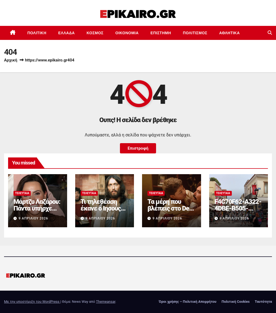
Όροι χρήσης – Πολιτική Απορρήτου (187, 302)
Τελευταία (22, 193)
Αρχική (10, 60)
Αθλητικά (229, 32)
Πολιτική (37, 32)
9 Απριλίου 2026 (33, 218)
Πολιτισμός (195, 32)
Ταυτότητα (263, 302)
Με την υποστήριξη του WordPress (32, 302)
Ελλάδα (66, 32)
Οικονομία (127, 32)
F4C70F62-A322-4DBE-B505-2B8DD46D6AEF (238, 208)
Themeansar (105, 302)
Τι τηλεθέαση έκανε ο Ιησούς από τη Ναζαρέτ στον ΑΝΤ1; (102, 212)
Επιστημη (160, 32)
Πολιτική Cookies (236, 302)
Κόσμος (95, 32)
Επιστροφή (137, 148)
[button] (270, 32)
